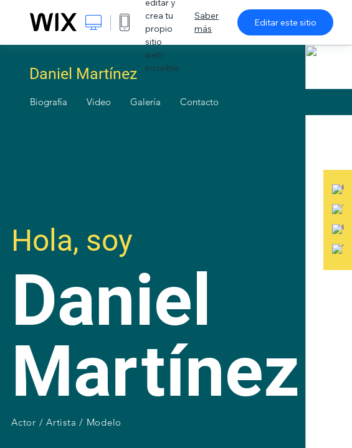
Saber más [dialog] (206, 22)
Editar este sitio (285, 22)
